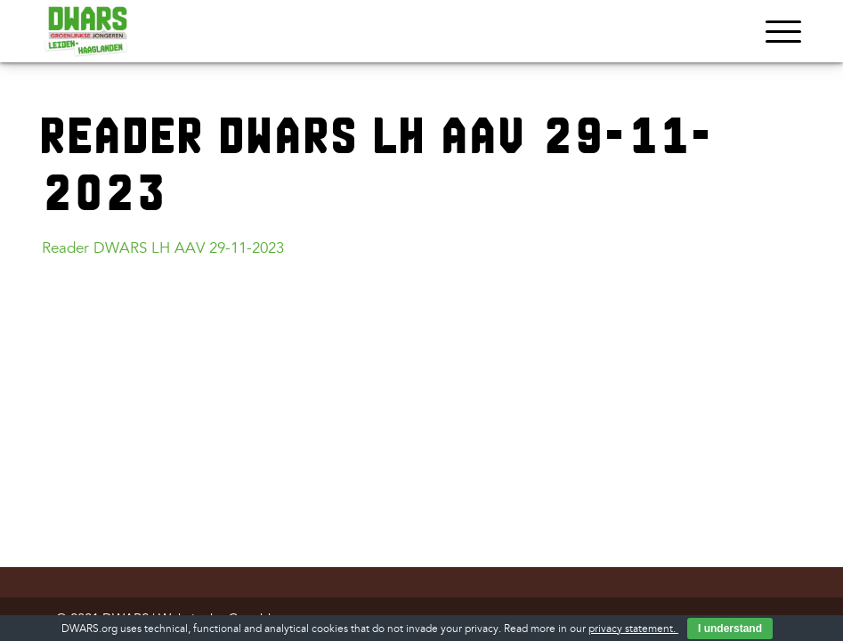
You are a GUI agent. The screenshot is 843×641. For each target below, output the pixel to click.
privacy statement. (633, 629)
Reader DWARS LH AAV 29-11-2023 (163, 248)
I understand (730, 628)
